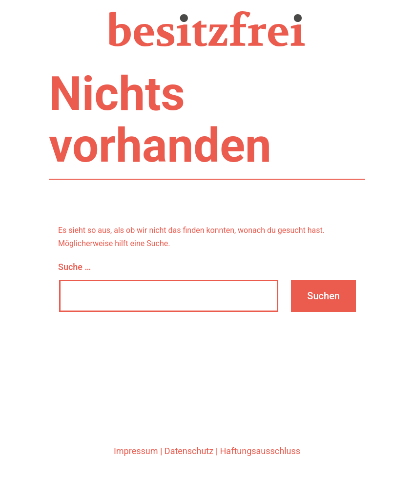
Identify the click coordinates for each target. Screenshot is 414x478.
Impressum (136, 451)
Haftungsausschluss (260, 451)
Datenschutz (189, 451)
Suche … (74, 267)
